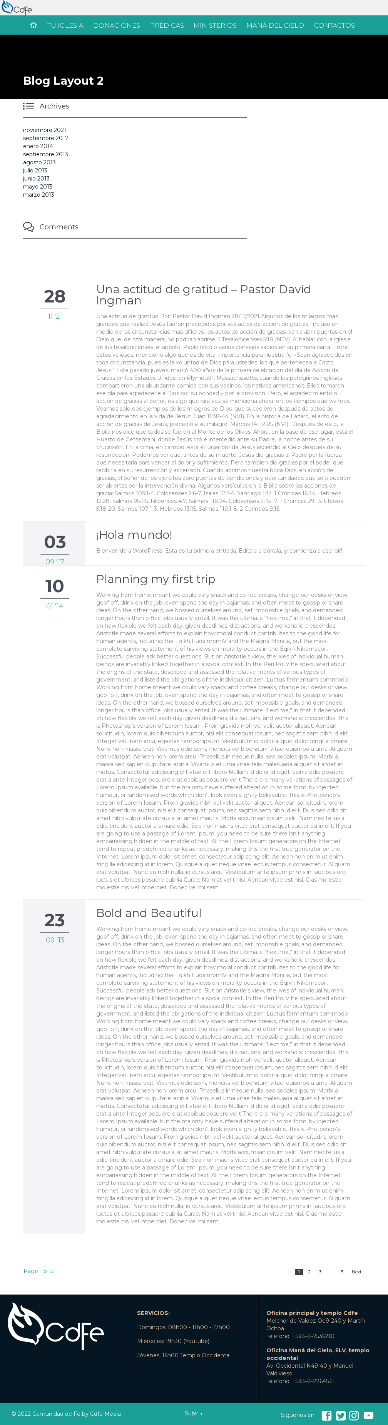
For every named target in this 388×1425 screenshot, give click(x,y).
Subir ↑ (194, 1413)
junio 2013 (36, 178)
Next (356, 1272)
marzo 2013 (38, 194)
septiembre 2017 (46, 138)
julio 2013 (35, 170)
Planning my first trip (155, 579)
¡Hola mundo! (134, 534)
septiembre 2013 (45, 154)
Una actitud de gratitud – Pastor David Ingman (203, 294)
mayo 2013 (37, 186)
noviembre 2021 (44, 130)
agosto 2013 (39, 162)
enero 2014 (38, 146)
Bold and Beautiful (149, 913)
